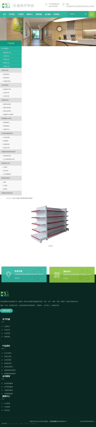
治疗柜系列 (5, 85)
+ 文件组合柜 (6, 137)
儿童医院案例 (8, 390)
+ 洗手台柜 (5, 170)
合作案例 (48, 14)
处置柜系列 (5, 100)
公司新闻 (7, 403)
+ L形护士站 (5, 56)
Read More (6, 310)
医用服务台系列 (6, 118)
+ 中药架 (4, 185)
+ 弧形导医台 (6, 74)
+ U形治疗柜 (5, 96)
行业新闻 (7, 407)
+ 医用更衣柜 (6, 144)
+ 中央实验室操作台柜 (8, 159)
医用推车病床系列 (7, 193)
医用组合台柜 (5, 163)
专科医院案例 (8, 393)
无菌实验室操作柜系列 (8, 152)
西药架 (31, 198)
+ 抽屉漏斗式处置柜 (7, 114)
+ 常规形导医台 (6, 81)
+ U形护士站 (5, 59)
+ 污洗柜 (4, 167)
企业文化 (7, 330)
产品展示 (21, 14)
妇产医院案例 (8, 387)
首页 (4, 14)
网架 (21, 423)
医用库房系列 (5, 178)
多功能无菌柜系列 (7, 133)
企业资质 (7, 333)
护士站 (11, 423)
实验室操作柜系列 (10, 370)
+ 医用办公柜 (6, 147)
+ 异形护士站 (6, 66)
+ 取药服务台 (6, 122)
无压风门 (27, 423)
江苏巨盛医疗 (53, 421)
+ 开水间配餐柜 (6, 174)
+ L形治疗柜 (5, 92)
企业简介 (7, 326)
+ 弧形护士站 (6, 63)
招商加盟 (39, 14)
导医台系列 (5, 70)
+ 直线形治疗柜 (6, 89)
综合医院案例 (8, 383)
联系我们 (57, 14)
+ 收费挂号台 (6, 129)
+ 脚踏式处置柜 (6, 104)
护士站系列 (5, 48)
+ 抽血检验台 (6, 126)
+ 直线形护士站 (6, 52)
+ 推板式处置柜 (6, 107)
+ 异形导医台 (6, 77)
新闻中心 (30, 14)
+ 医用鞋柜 (5, 141)
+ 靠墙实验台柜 (6, 155)
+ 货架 (4, 182)
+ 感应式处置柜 (6, 111)
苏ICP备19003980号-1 (87, 421)
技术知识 (7, 410)
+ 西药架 (4, 189)
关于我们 (12, 14)
